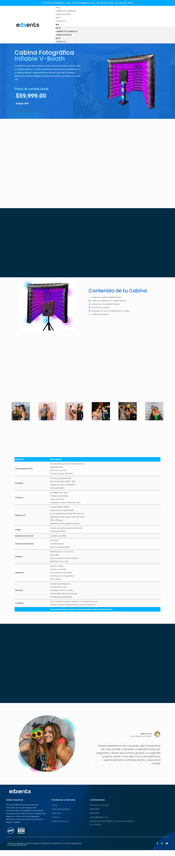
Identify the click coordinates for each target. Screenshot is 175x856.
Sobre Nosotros (63, 14)
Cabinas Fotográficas (66, 11)
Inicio (58, 7)
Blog (58, 18)
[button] (115, 24)
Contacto (61, 21)
